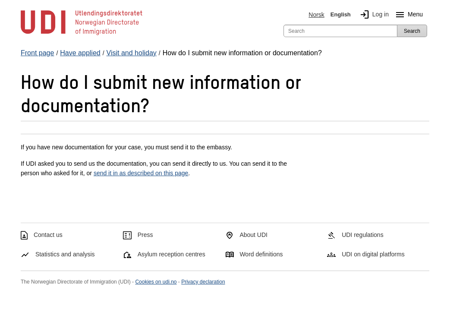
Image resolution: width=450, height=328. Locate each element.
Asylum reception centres (171, 254)
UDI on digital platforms (373, 254)
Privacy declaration (203, 282)
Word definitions (261, 254)
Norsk (316, 14)
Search (412, 31)
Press (145, 234)
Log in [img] (373, 15)
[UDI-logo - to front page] (81, 34)
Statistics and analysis (65, 254)
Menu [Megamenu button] (407, 15)
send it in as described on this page (141, 173)
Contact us (48, 234)
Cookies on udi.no (155, 282)
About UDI (253, 234)
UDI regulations (363, 234)
